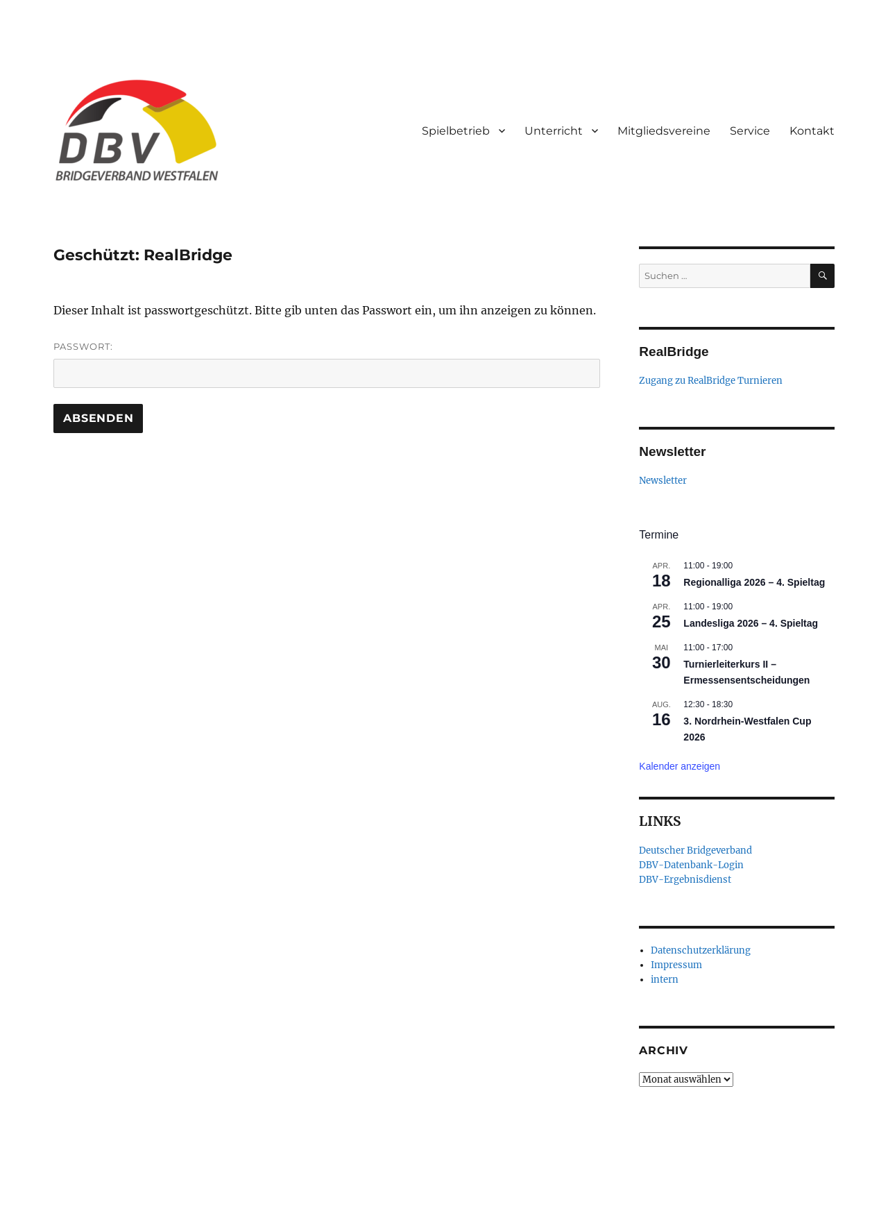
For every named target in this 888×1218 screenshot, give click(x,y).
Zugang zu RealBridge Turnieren (711, 381)
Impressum (676, 965)
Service (750, 130)
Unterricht (553, 130)
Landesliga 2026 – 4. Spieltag (750, 623)
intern (664, 980)
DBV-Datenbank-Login (691, 865)
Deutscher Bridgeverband (695, 850)
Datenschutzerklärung (701, 950)
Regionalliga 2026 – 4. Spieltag (754, 582)
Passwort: (326, 364)
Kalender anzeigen (679, 766)
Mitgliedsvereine (663, 130)
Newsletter (663, 481)
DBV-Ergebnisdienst (685, 880)
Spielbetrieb (456, 130)
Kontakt (812, 130)
